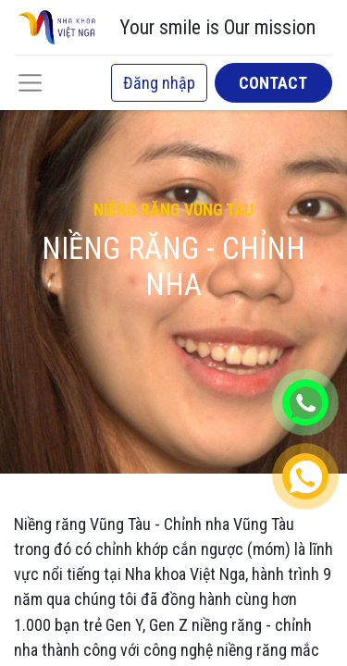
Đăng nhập (159, 82)
